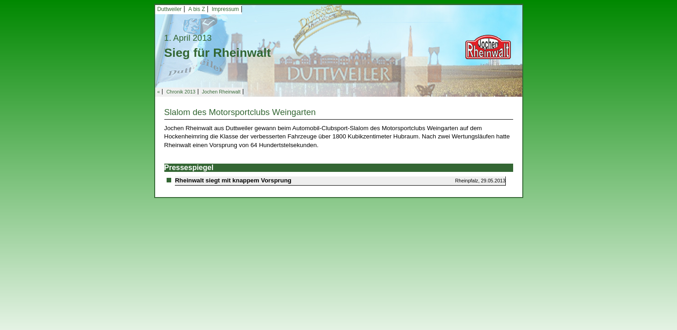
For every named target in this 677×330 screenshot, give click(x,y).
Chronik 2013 (180, 91)
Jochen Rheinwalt (221, 91)
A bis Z (196, 9)
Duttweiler (169, 9)
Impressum (225, 9)
